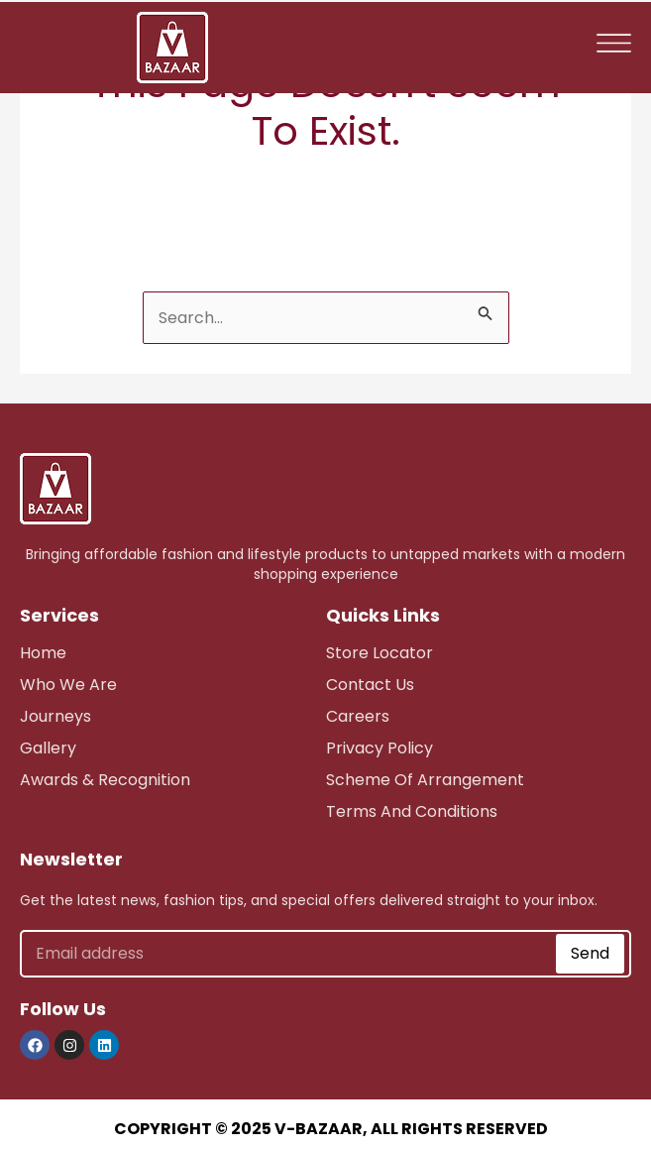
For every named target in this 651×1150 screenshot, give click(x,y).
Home (43, 652)
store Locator (379, 652)
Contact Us (370, 684)
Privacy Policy (379, 748)
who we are (68, 684)
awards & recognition (105, 779)
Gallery (48, 748)
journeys (55, 716)
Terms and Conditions (411, 811)
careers (357, 716)
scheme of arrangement (425, 779)
